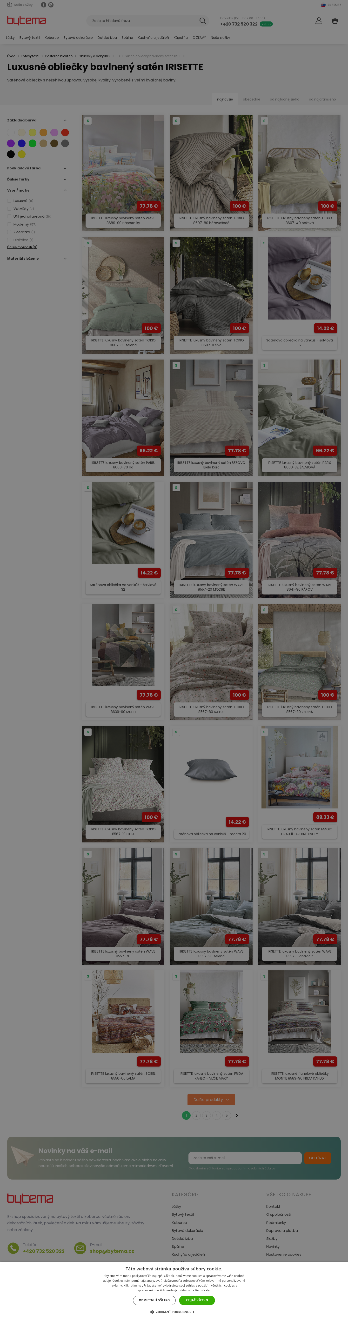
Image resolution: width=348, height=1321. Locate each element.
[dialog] (174, 660)
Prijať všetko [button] (197, 1300)
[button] (174, 1312)
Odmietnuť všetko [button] (154, 1300)
